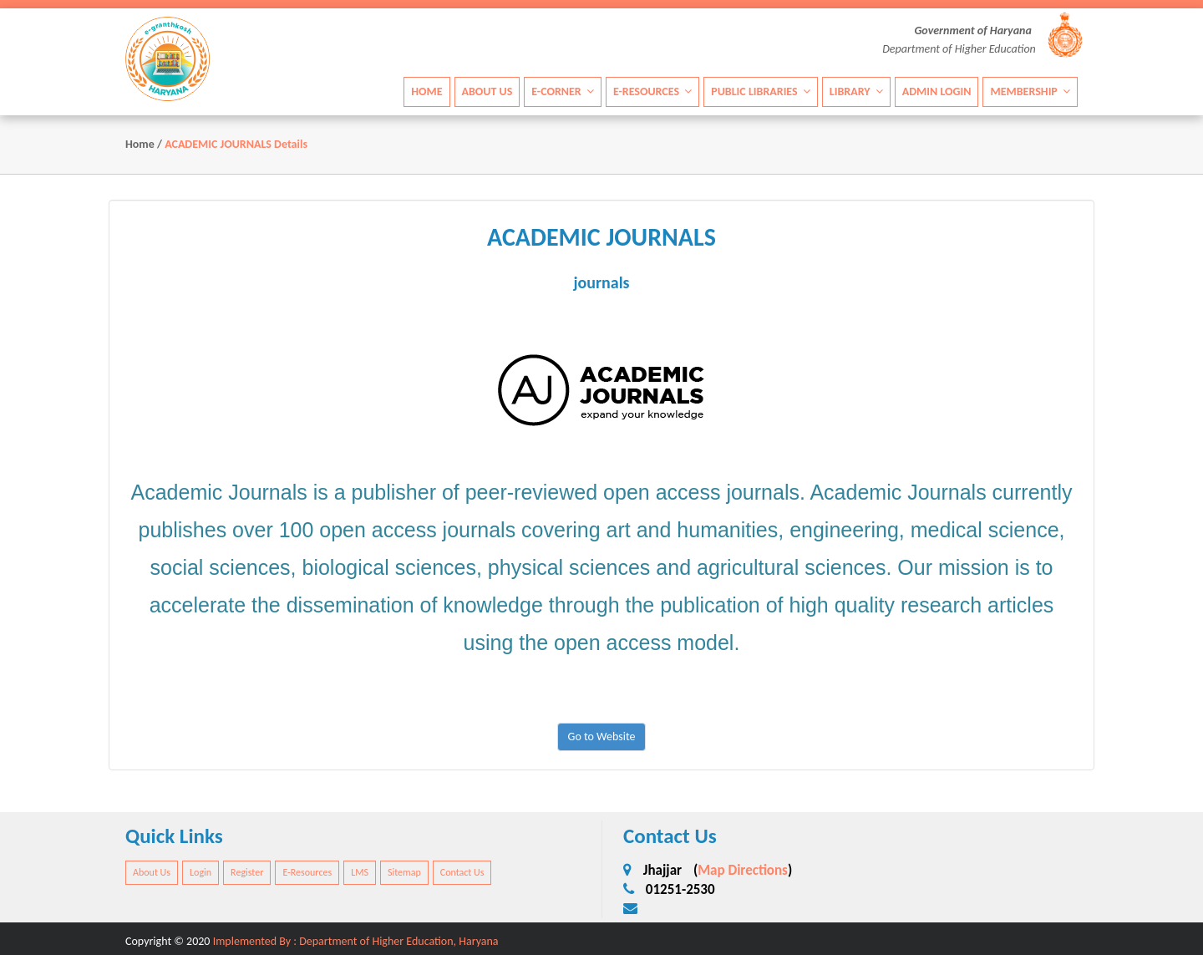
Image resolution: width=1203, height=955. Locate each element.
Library (856, 91)
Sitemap (404, 872)
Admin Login (937, 91)
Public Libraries (760, 91)
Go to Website (602, 736)
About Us (487, 91)
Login (200, 872)
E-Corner (562, 91)
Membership (1030, 91)
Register (247, 872)
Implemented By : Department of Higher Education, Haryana (356, 941)
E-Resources (652, 91)
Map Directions (743, 870)
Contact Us (462, 872)
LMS (359, 872)
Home (426, 91)
